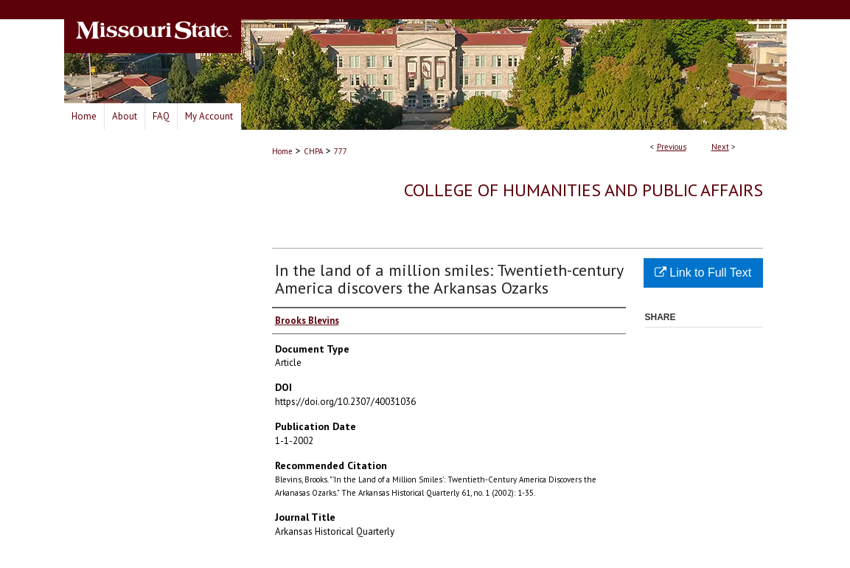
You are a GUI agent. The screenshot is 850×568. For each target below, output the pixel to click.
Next (720, 147)
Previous (671, 147)
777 (340, 151)
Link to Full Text (703, 272)
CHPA (313, 151)
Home (282, 151)
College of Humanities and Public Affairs (583, 190)
